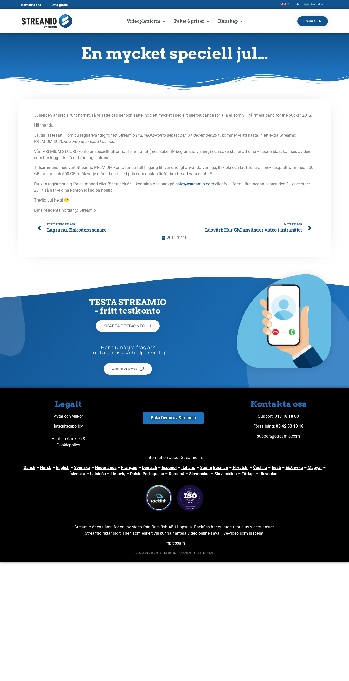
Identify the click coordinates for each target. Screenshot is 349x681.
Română (176, 473)
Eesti (276, 467)
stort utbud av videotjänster (249, 526)
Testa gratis (59, 5)
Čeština (260, 467)
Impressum (174, 543)
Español (169, 467)
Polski (135, 473)
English (62, 467)
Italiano (188, 467)
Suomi (206, 467)
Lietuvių (118, 473)
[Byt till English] (290, 4)
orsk (47, 467)
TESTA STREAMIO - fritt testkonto (127, 306)
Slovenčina (199, 473)
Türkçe (248, 473)
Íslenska (77, 473)
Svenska (82, 467)
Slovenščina (225, 473)
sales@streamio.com (195, 184)
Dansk (29, 467)
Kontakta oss (31, 5)
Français (129, 467)
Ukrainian (268, 473)
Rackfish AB (163, 526)
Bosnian (220, 467)
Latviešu (98, 473)
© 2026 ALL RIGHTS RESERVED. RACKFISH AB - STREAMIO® (174, 552)
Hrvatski (240, 467)
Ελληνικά (294, 467)
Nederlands (106, 467)
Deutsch (149, 467)
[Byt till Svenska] (314, 4)
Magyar (315, 467)
